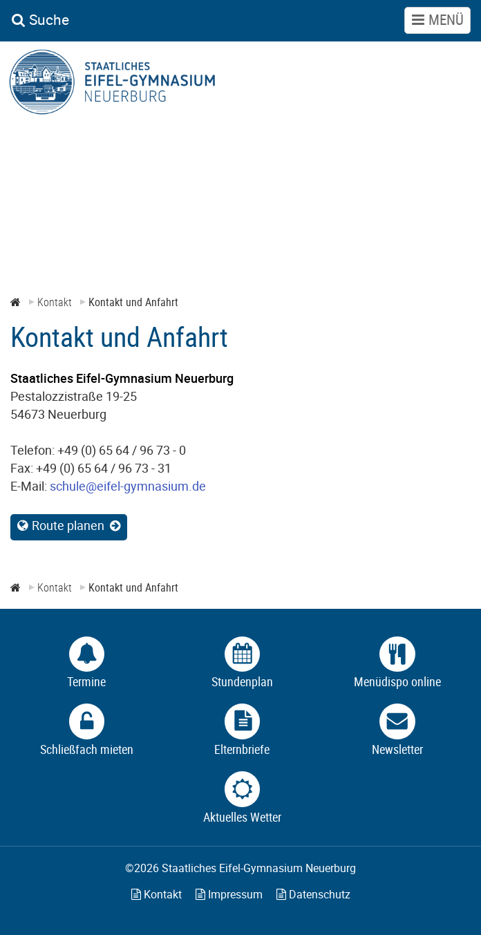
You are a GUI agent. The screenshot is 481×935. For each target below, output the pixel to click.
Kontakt (156, 894)
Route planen (68, 525)
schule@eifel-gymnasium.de (128, 486)
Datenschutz (313, 894)
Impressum (229, 894)
